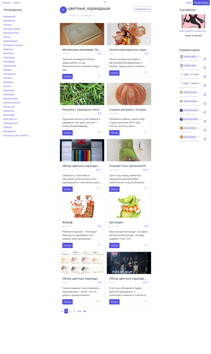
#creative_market (13, 45)
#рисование (10, 41)
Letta (111, 53)
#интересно (10, 119)
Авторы (6, 2)
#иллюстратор (12, 102)
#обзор (8, 127)
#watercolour (11, 98)
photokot (66, 226)
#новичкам (10, 65)
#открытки (10, 73)
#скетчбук (9, 114)
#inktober (9, 53)
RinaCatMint (190, 128)
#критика (9, 110)
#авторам (9, 57)
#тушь (7, 37)
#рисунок (9, 90)
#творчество (11, 123)
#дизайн (8, 82)
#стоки (7, 24)
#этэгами (9, 94)
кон (79, 311)
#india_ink (9, 106)
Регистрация (201, 2)
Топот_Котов (190, 92)
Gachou (66, 53)
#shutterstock (11, 32)
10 (99, 169)
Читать (67, 76)
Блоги (17, 2)
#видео (8, 69)
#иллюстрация (12, 28)
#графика (9, 61)
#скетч (7, 86)
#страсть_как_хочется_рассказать (22, 135)
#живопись (10, 131)
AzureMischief (191, 110)
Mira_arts (67, 113)
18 (146, 169)
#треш (198, 30)
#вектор (8, 49)
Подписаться (142, 9)
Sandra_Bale (190, 56)
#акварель (10, 16)
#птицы (8, 78)
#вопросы (9, 20)
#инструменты (186, 30)
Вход (189, 2)
